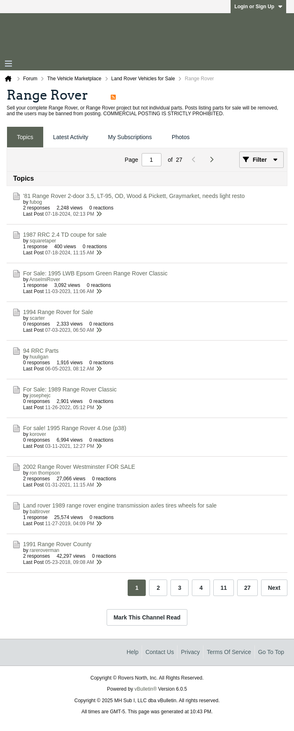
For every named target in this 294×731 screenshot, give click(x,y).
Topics (25, 137)
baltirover (40, 511)
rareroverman (44, 550)
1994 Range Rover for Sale (58, 312)
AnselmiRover (44, 279)
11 (223, 587)
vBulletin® (146, 689)
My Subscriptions (130, 137)
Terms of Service (229, 652)
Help (132, 652)
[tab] (25, 137)
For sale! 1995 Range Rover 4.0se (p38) (74, 428)
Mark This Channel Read (147, 617)
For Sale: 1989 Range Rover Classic (70, 389)
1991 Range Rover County (57, 544)
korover (38, 434)
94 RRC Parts (40, 350)
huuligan (39, 357)
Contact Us (159, 652)
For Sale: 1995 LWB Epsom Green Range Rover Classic (95, 273)
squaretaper (43, 241)
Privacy (190, 652)
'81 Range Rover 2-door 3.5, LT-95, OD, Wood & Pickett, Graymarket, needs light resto (134, 196)
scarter (37, 318)
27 (247, 587)
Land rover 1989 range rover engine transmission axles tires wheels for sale (120, 505)
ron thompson (45, 473)
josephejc (40, 395)
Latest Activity (71, 137)
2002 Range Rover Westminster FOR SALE (79, 466)
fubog (36, 202)
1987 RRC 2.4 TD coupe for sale (65, 234)
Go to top (271, 652)
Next (274, 587)
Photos (181, 137)
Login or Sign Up (258, 6)
